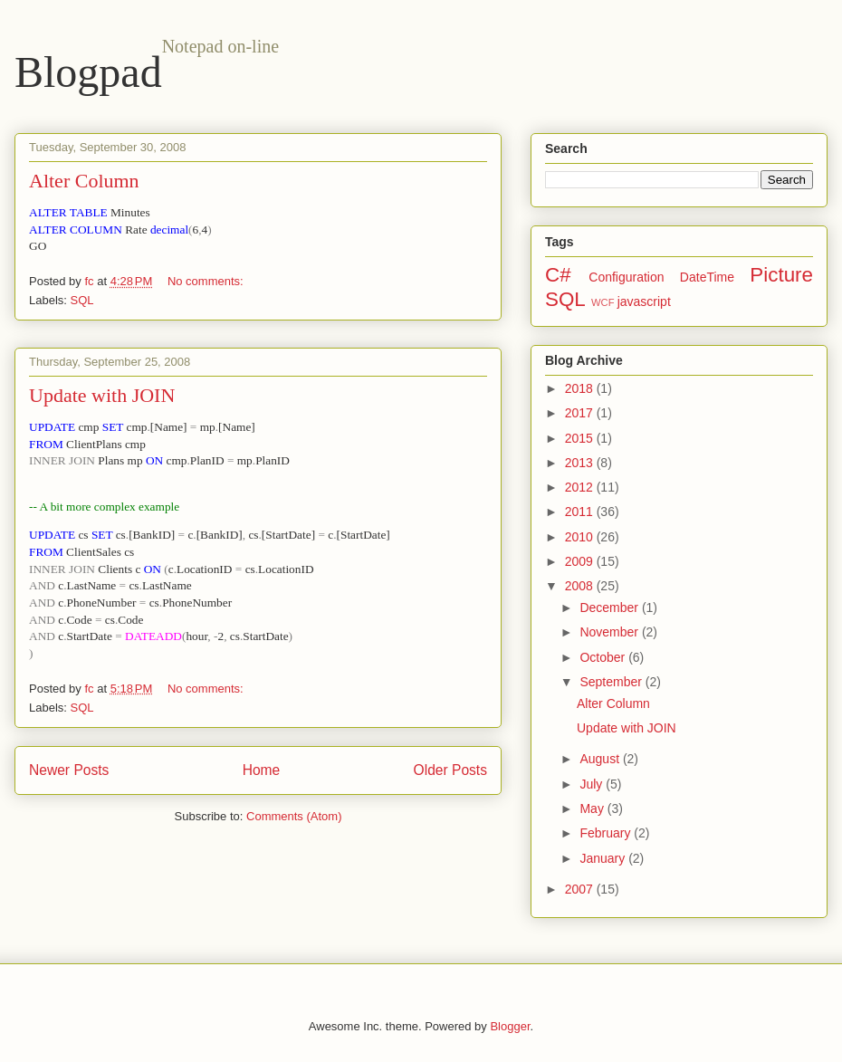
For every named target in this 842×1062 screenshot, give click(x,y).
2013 (581, 462)
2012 (581, 487)
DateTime (707, 277)
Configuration (626, 277)
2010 (581, 537)
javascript (644, 301)
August (600, 758)
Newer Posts (69, 770)
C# (558, 274)
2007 (581, 889)
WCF (602, 302)
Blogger (510, 1026)
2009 (581, 561)
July (592, 784)
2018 (581, 388)
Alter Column (84, 180)
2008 (581, 586)
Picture (781, 274)
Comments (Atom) (293, 816)
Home (262, 770)
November (610, 632)
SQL (82, 300)
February (606, 833)
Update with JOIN (102, 395)
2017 (581, 413)
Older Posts (450, 770)
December (610, 607)
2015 (581, 438)
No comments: (206, 281)
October (603, 657)
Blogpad (88, 72)
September (612, 682)
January (603, 858)
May (593, 808)
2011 (581, 511)
